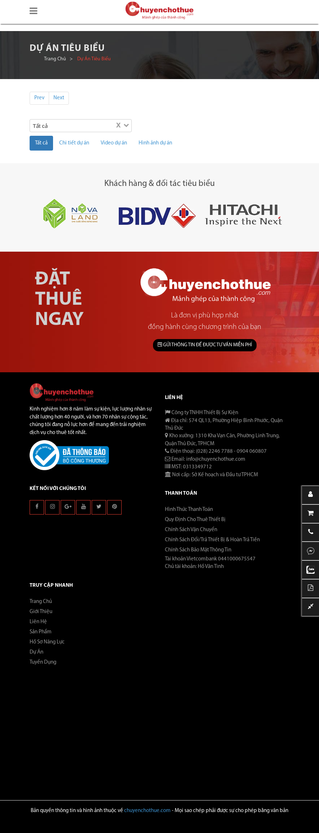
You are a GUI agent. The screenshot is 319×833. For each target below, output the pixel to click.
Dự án (36, 652)
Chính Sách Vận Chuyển (191, 530)
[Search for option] (87, 126)
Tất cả (41, 143)
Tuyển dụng (43, 662)
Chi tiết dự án (74, 143)
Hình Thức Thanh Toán (189, 509)
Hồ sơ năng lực (47, 642)
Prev (39, 98)
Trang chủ (55, 59)
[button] (33, 11)
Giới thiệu (41, 612)
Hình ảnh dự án (155, 143)
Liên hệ (38, 622)
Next (58, 98)
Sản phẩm (41, 632)
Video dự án (114, 143)
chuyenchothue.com (147, 811)
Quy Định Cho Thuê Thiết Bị (195, 519)
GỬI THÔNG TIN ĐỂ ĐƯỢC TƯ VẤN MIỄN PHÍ (205, 345)
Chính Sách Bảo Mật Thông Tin (198, 550)
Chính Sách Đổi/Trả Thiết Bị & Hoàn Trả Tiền (212, 540)
